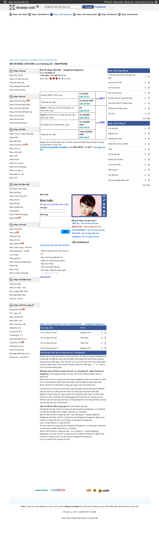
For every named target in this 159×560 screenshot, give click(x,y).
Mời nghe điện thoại (18, 295)
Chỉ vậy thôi (113, 175)
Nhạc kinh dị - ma (17, 174)
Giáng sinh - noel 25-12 (19, 357)
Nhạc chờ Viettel (20, 14)
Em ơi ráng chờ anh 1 (49, 348)
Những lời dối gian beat (117, 108)
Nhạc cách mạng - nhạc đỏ (21, 247)
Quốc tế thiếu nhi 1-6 (18, 339)
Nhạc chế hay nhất (17, 90)
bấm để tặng (84, 104)
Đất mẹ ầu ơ (113, 170)
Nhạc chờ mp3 (20, 225)
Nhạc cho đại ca (16, 170)
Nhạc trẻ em (15, 200)
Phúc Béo (84, 338)
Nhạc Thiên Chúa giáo (19, 214)
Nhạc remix (14, 159)
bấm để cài (84, 96)
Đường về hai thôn (116, 159)
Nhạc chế (13, 156)
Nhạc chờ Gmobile (130, 14)
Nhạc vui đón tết (16, 317)
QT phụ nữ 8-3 (16, 331)
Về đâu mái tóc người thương (120, 98)
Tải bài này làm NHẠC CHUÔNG (53, 147)
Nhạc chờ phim (16, 229)
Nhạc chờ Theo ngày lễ (24, 305)
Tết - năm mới (15, 313)
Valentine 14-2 (15, 328)
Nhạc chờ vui (15, 148)
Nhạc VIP (13, 178)
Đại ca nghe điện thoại (19, 291)
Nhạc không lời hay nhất (19, 86)
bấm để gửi (84, 111)
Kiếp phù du (113, 134)
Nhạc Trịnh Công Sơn (18, 196)
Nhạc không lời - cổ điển (20, 251)
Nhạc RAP (14, 137)
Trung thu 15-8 (16, 342)
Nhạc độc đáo (15, 141)
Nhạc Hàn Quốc (16, 75)
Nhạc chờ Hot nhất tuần (19, 108)
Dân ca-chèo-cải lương (19, 273)
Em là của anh (114, 88)
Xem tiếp (146, 118)
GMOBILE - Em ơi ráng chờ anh (85, 237)
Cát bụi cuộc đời (115, 82)
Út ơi (110, 149)
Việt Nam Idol (15, 236)
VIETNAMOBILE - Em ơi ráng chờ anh (88, 230)
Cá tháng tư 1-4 (16, 335)
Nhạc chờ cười (16, 152)
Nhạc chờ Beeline (109, 14)
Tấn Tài (111, 114)
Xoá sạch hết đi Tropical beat (120, 103)
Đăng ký (108, 2)
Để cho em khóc (115, 93)
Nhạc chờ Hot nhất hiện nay (21, 112)
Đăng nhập (118, 2)
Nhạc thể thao (15, 192)
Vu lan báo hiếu (114, 164)
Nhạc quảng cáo (16, 207)
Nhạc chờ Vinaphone (63, 14)
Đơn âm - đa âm (16, 299)
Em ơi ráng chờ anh (49, 60)
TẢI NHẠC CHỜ (25, 7)
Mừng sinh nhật (16, 310)
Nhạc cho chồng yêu (18, 167)
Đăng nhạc (129, 2)
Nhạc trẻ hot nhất (17, 119)
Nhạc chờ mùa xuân (18, 324)
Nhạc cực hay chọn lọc (19, 79)
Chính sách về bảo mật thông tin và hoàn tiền (79, 518)
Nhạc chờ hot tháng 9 (18, 101)
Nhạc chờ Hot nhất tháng (20, 104)
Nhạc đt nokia (15, 284)
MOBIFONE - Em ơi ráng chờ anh (86, 227)
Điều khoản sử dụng (144, 2)
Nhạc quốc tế (15, 258)
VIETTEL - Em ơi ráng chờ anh (85, 223)
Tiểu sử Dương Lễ (80, 242)
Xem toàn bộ (45, 277)
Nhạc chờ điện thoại (22, 280)
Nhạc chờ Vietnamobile (87, 14)
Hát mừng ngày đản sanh (118, 180)
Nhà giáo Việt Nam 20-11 (20, 353)
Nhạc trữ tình (15, 240)
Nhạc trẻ (13, 233)
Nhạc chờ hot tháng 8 (18, 123)
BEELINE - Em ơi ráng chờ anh (85, 233)
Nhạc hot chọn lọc (17, 115)
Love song (14, 255)
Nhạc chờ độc (20, 129)
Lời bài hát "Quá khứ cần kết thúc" (55, 245)
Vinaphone (24, 60)
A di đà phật (113, 128)
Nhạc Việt (14, 266)
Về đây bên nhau (115, 139)
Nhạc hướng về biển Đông (20, 262)
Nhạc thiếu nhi (15, 244)
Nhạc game (14, 211)
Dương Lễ (34, 60)
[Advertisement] (73, 465)
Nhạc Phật (14, 218)
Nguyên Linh (86, 332)
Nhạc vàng (14, 269)
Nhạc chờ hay (20, 71)
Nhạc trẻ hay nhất (17, 83)
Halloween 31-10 (16, 346)
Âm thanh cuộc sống (18, 189)
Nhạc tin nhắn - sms (18, 288)
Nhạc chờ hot (19, 96)
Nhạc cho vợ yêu (16, 163)
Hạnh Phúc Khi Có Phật (118, 144)
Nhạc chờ (13, 60)
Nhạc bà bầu (15, 203)
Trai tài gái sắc (114, 154)
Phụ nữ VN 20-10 (17, 350)
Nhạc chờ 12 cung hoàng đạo (22, 134)
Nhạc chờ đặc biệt (21, 184)
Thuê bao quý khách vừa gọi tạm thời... (121, 76)
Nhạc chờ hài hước (17, 145)
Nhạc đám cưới (16, 320)
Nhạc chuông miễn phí (19, 2)
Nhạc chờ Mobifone (40, 14)
